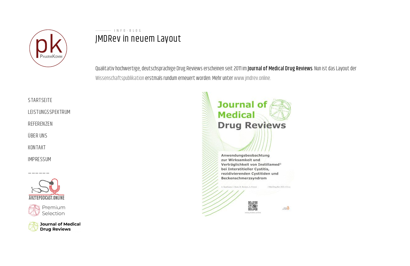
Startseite (40, 100)
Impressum (39, 160)
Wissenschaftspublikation (119, 78)
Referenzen (40, 124)
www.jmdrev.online (252, 78)
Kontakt (37, 148)
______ (38, 171)
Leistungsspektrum (49, 112)
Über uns (37, 136)
